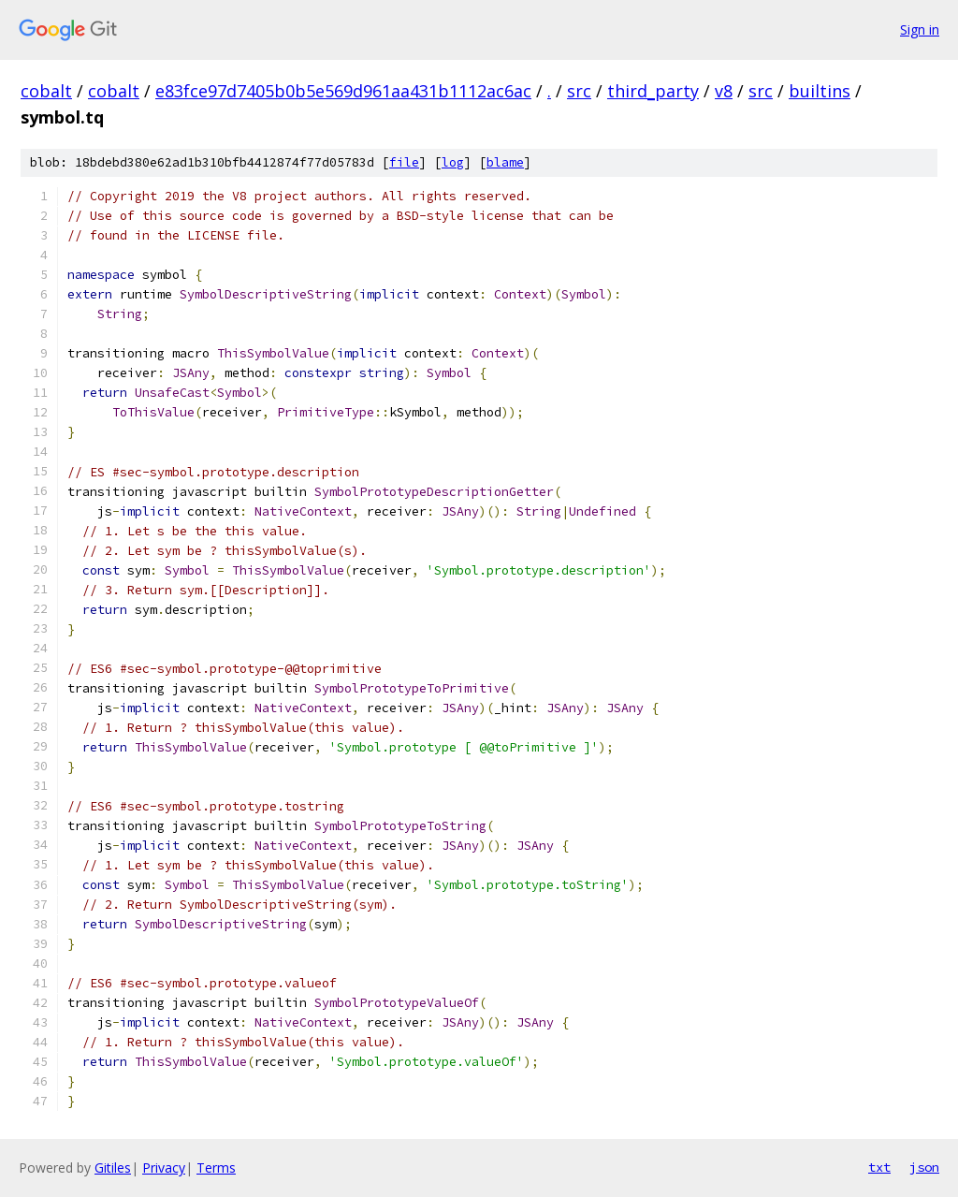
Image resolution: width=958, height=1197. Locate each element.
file (404, 162)
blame (505, 162)
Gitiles (112, 1167)
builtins (819, 91)
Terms (216, 1167)
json (924, 1167)
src (579, 91)
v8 (724, 91)
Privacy (163, 1167)
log (453, 162)
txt (879, 1167)
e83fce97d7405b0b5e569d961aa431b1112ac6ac (343, 91)
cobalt (46, 91)
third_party (653, 91)
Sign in (919, 29)
